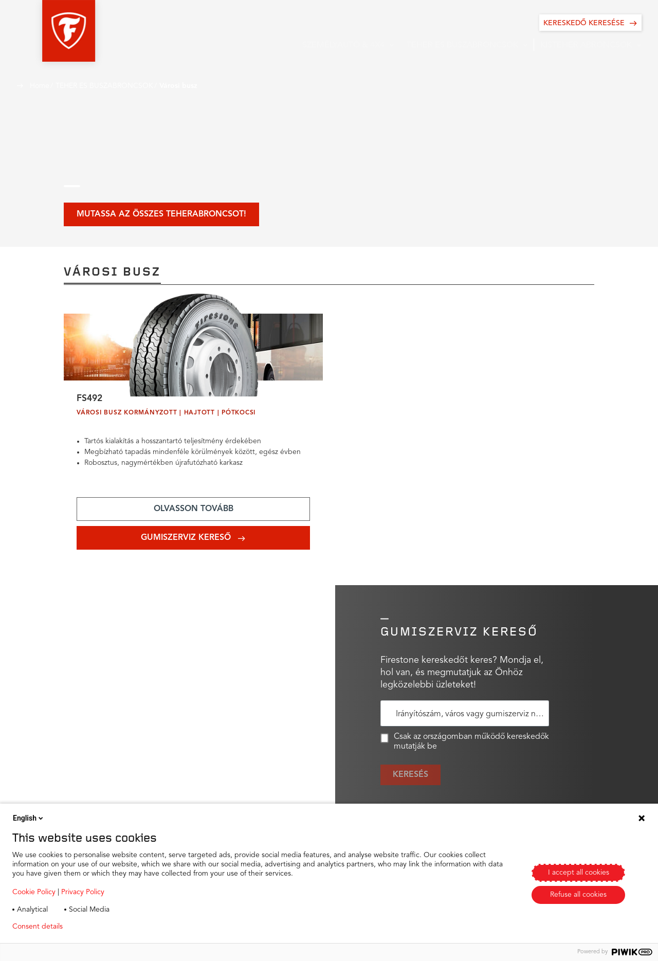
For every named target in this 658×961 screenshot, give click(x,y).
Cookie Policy (34, 892)
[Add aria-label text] (193, 510)
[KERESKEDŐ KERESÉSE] (590, 22)
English (29, 818)
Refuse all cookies (578, 894)
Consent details (37, 926)
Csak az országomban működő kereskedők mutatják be (464, 743)
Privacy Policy (82, 892)
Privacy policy (101, 926)
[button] (42, 31)
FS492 (90, 399)
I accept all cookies (578, 872)
